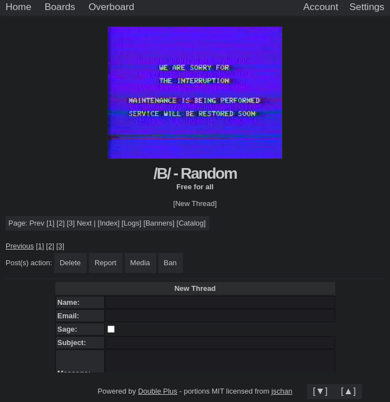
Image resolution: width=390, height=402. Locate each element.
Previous (20, 246)
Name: (71, 302)
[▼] (320, 390)
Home (18, 6)
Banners (158, 223)
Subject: (74, 342)
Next (84, 223)
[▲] (348, 390)
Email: (70, 316)
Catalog (191, 223)
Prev (37, 223)
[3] (70, 223)
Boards (60, 6)
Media (140, 263)
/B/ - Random (195, 173)
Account (320, 6)
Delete (70, 263)
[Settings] (367, 7)
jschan (282, 391)
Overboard (111, 6)
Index (109, 223)
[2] (60, 223)
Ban (170, 263)
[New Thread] (195, 203)
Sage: (70, 329)
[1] (50, 223)
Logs (131, 223)
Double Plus (157, 391)
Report (105, 263)
